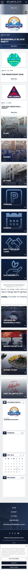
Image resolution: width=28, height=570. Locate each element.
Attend (14, 516)
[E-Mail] (18, 533)
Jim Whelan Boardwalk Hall (14, 524)
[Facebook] (12, 533)
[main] (14, 257)
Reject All (14, 563)
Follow (22, 432)
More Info (14, 8)
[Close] (26, 546)
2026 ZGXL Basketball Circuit (11, 107)
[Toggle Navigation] (2, 2)
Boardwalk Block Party (13, 40)
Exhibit (14, 512)
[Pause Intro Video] (26, 12)
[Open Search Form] (26, 2)
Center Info (14, 520)
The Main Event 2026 (12, 74)
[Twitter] (9, 533)
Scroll (14, 11)
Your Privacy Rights (14, 558)
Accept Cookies (14, 567)
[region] (14, 464)
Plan (14, 507)
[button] (21, 455)
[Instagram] (15, 533)
